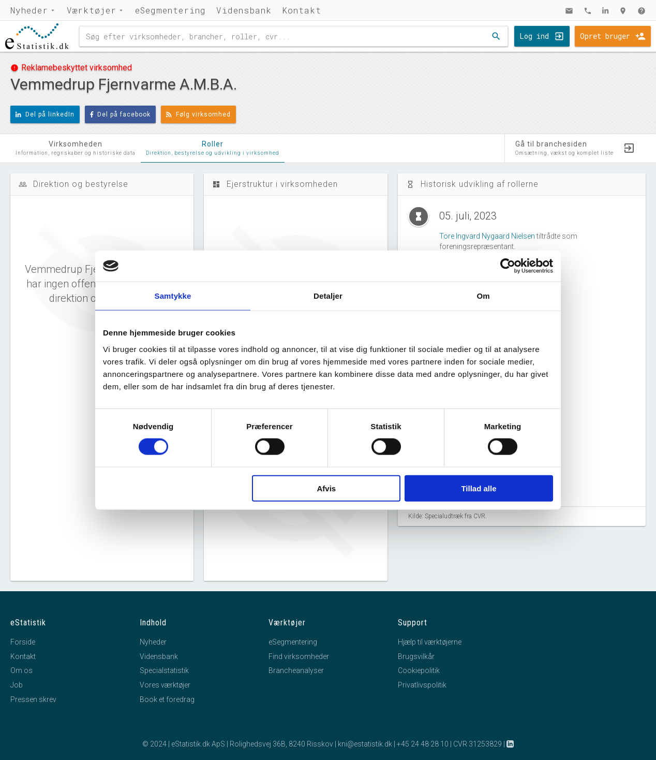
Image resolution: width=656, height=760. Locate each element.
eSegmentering (170, 10)
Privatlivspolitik (422, 685)
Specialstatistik (164, 670)
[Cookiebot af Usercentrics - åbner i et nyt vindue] (508, 266)
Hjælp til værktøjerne (429, 642)
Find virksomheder (299, 656)
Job (16, 685)
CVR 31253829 (477, 744)
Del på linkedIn (45, 114)
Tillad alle (478, 488)
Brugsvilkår (416, 656)
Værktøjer (91, 10)
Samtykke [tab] (173, 295)
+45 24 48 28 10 (423, 744)
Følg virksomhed (198, 114)
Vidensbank (244, 10)
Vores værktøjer (165, 685)
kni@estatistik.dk (365, 744)
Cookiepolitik (419, 670)
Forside (22, 642)
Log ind (534, 36)
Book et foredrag (167, 699)
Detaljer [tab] (328, 295)
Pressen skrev (33, 699)
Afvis (326, 488)
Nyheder (29, 10)
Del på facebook (120, 114)
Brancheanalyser (296, 670)
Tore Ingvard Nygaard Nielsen (487, 236)
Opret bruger (605, 36)
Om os (21, 670)
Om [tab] (482, 295)
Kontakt (301, 10)
